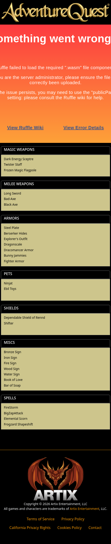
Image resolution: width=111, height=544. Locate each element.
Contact (95, 527)
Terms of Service (41, 518)
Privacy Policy (72, 518)
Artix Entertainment (84, 508)
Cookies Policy (69, 527)
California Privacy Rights (29, 527)
